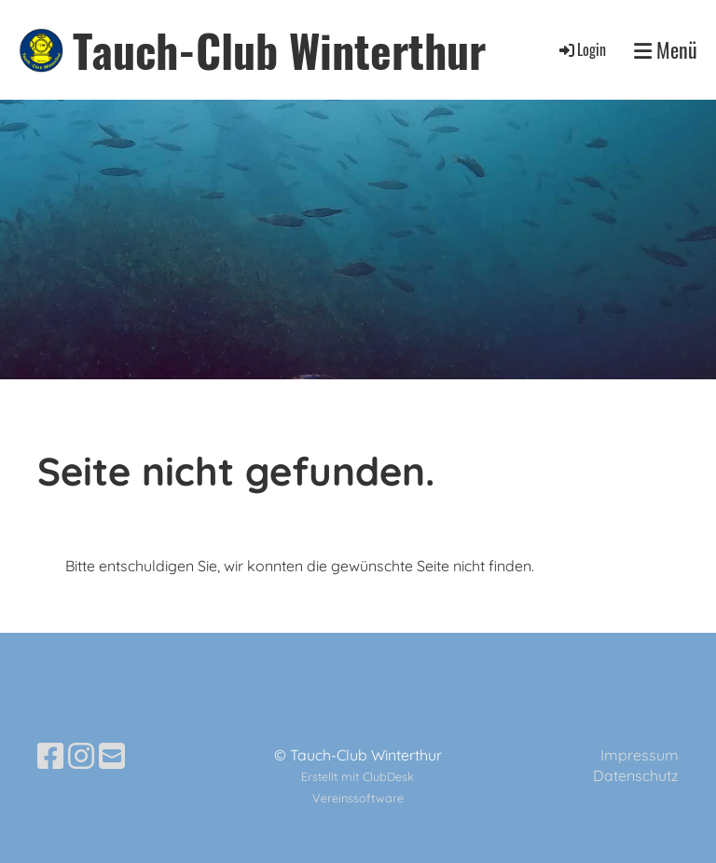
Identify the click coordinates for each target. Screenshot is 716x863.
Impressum (639, 755)
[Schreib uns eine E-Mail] (112, 755)
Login (581, 49)
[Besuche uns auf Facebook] (50, 755)
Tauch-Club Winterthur (279, 50)
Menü (665, 49)
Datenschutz (636, 775)
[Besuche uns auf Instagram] (81, 755)
